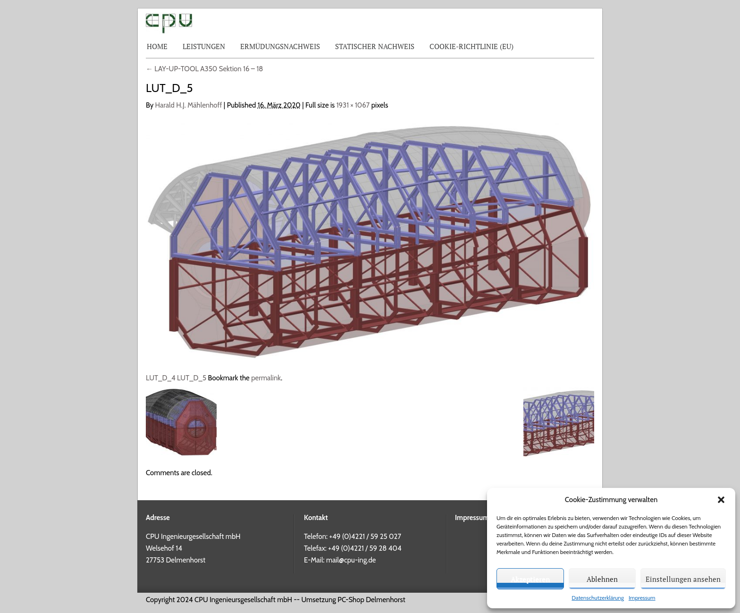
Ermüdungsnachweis (280, 46)
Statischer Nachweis (374, 46)
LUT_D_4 (161, 378)
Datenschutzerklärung (598, 597)
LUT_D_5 (191, 378)
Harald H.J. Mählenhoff (188, 105)
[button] (721, 499)
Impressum (642, 597)
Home (157, 46)
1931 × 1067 (353, 105)
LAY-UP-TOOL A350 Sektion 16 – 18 (204, 69)
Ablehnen (602, 579)
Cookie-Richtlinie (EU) (471, 46)
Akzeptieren (530, 579)
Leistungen (204, 46)
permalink (266, 378)
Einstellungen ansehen (683, 579)
